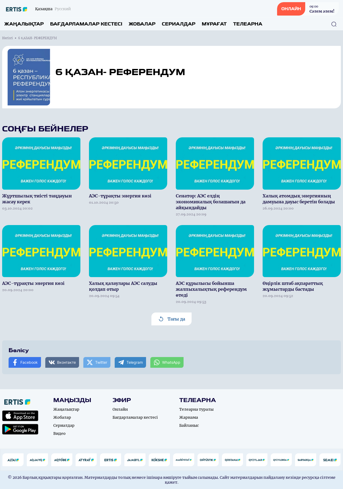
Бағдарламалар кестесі (86, 24)
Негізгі (7, 38)
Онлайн (120, 409)
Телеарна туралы (196, 409)
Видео (59, 433)
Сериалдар (178, 24)
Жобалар (142, 24)
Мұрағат (214, 24)
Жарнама (188, 417)
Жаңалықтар (24, 24)
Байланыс (189, 425)
